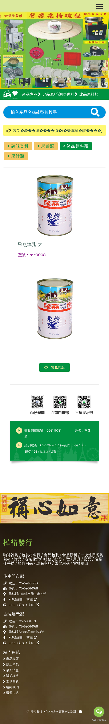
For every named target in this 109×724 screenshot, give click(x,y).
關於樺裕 (12, 676)
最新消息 (12, 670)
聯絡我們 (12, 687)
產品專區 (12, 659)
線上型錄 (12, 664)
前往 (32, 599)
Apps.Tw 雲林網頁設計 (61, 711)
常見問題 (54, 367)
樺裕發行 (36, 711)
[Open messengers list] (99, 712)
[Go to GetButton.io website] (99, 720)
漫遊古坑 (12, 693)
